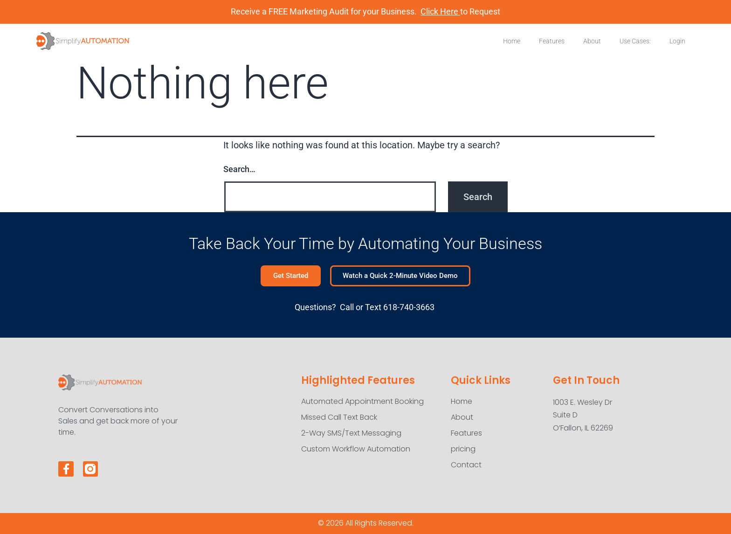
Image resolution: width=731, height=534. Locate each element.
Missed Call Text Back (339, 417)
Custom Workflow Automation (355, 449)
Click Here (440, 11)
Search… (239, 169)
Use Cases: (635, 41)
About (592, 41)
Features (552, 41)
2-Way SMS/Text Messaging (351, 433)
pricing (463, 449)
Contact (466, 464)
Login (677, 41)
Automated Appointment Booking (362, 401)
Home (511, 41)
